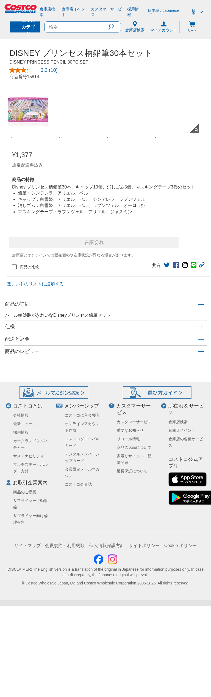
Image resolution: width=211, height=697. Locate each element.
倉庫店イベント (181, 618)
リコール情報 (128, 626)
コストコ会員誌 (78, 671)
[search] (76, 27)
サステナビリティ (28, 643)
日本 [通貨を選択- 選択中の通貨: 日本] (197, 12)
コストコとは (28, 593)
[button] (114, 27)
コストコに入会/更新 (83, 602)
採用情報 (21, 619)
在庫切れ (94, 430)
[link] (166, 452)
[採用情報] (134, 11)
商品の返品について (134, 635)
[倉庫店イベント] (74, 11)
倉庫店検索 (178, 609)
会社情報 (21, 602)
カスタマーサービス (134, 609)
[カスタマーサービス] (107, 11)
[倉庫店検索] (48, 11)
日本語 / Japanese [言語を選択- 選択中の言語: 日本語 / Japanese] (163, 12)
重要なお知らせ (130, 618)
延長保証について (132, 658)
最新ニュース (24, 611)
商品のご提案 (24, 679)
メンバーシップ (81, 593)
